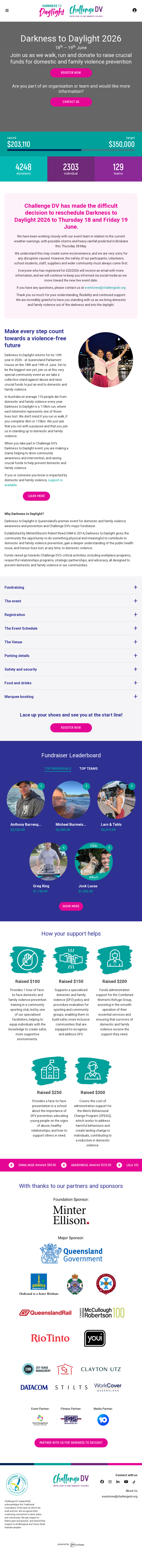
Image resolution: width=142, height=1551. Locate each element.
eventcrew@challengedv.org (105, 288)
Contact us (71, 102)
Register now (71, 73)
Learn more (36, 496)
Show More (71, 906)
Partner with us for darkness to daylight (71, 1443)
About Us (131, 1491)
